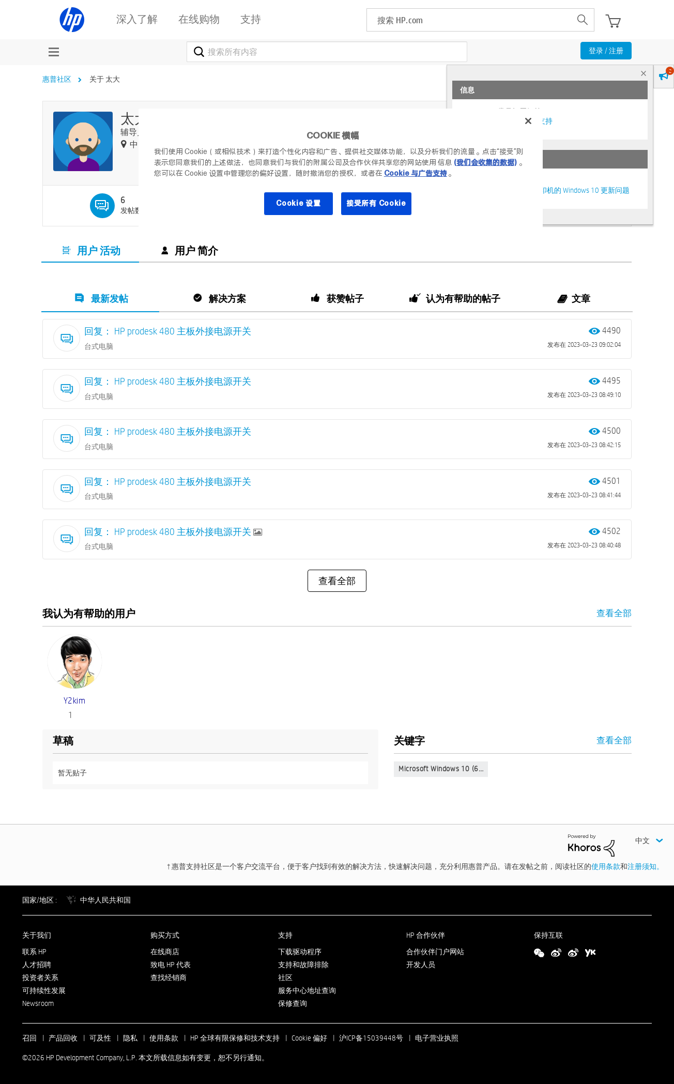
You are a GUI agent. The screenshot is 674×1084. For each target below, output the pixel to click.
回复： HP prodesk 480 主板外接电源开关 (167, 331)
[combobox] (327, 51)
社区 (285, 977)
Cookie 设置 (298, 203)
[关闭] (528, 121)
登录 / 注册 (606, 50)
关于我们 (36, 935)
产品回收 (63, 1038)
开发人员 (420, 964)
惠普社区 (56, 79)
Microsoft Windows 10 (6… (441, 768)
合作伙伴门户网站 (435, 951)
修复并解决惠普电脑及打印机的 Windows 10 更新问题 (545, 190)
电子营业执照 (436, 1038)
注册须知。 (645, 866)
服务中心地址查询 (307, 990)
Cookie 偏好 (309, 1038)
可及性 (100, 1038)
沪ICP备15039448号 (371, 1038)
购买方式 (164, 935)
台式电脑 (98, 346)
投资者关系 (40, 977)
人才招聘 (36, 964)
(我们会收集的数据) (485, 162)
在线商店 (164, 951)
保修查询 (292, 1003)
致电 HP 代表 (170, 964)
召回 (29, 1038)
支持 (285, 935)
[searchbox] (469, 20)
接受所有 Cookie (376, 203)
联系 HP (34, 951)
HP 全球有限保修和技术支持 (235, 1038)
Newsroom (38, 1003)
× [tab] (643, 73)
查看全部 (337, 581)
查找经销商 (168, 977)
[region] (341, 168)
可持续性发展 (44, 990)
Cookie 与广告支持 (415, 173)
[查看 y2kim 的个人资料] (75, 700)
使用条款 (605, 866)
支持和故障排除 (303, 964)
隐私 (130, 1038)
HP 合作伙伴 (425, 935)
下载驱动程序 (299, 951)
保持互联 (548, 935)
